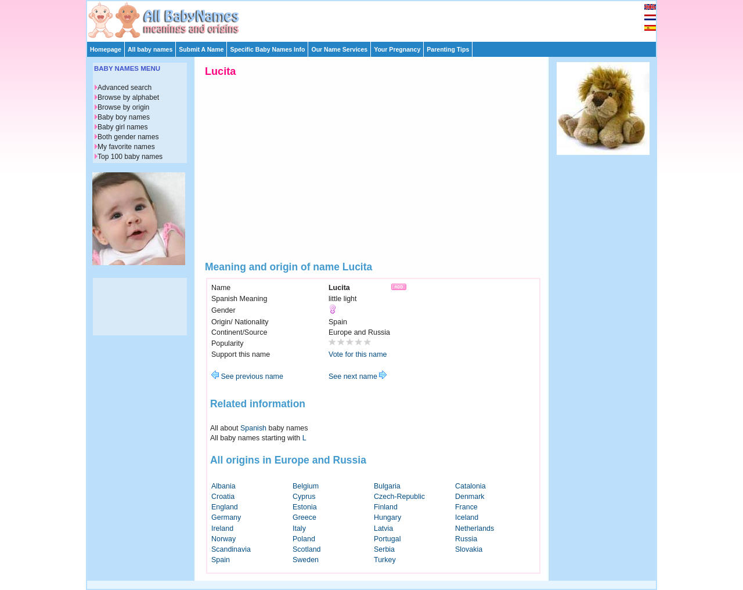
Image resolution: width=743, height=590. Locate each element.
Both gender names (128, 137)
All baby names (150, 49)
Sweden (306, 560)
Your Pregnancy (397, 49)
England (224, 507)
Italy (299, 528)
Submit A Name (201, 49)
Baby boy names (124, 117)
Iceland (466, 517)
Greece (304, 517)
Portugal (387, 539)
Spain (220, 560)
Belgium (306, 486)
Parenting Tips (448, 49)
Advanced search (125, 88)
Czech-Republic (399, 497)
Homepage (105, 49)
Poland (304, 539)
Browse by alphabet (128, 97)
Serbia (384, 549)
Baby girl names (123, 127)
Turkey (385, 560)
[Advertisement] (377, 18)
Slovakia (468, 549)
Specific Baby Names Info (267, 49)
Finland (386, 507)
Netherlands (474, 528)
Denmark (470, 497)
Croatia (223, 497)
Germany (226, 517)
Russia (466, 539)
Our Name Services (339, 49)
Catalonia (470, 486)
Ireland (222, 528)
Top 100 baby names (130, 157)
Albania (223, 486)
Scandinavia (231, 549)
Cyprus (304, 497)
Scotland (307, 549)
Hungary (387, 517)
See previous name (247, 376)
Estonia (305, 507)
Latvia (383, 528)
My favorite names (126, 147)
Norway (223, 539)
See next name (358, 376)
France (466, 507)
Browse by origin (123, 107)
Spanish (253, 428)
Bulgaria (387, 486)
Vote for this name (358, 354)
